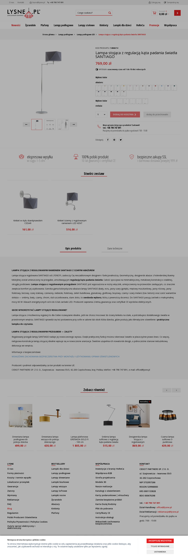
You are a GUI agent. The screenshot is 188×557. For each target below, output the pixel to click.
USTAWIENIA (160, 552)
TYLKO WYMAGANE (160, 546)
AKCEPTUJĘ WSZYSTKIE (160, 541)
